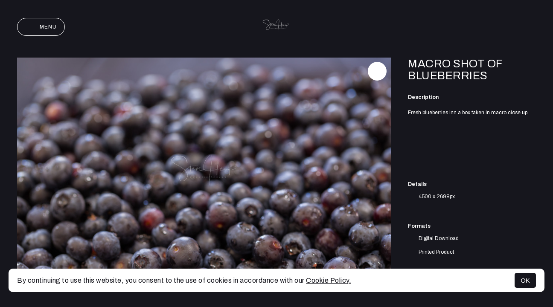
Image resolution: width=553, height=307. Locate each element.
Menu (41, 27)
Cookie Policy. (328, 280)
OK (525, 280)
